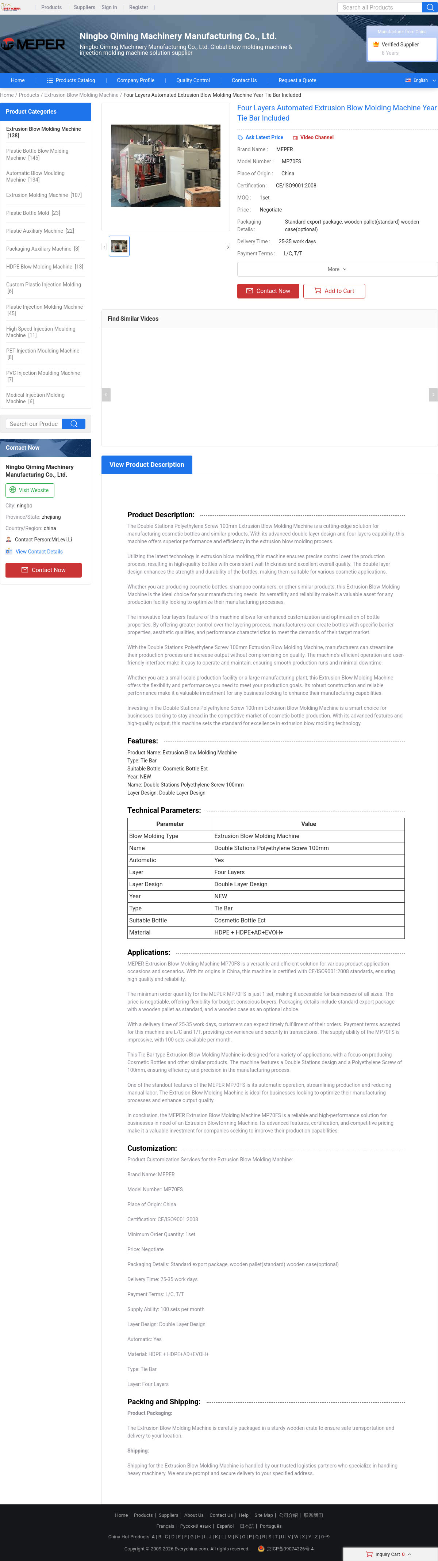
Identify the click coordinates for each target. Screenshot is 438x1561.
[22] (40, 231)
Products (51, 7)
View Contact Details (39, 552)
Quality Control (193, 80)
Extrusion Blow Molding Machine (81, 95)
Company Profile (136, 80)
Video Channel (317, 137)
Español (225, 1526)
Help (244, 1515)
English (416, 80)
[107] (44, 195)
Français (165, 1526)
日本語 (247, 1526)
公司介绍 (288, 1515)
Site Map (263, 1515)
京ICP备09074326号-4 (286, 1548)
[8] (43, 249)
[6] (43, 288)
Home (18, 80)
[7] (43, 376)
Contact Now (43, 570)
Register (138, 7)
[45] (44, 310)
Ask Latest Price (264, 137)
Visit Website (28, 490)
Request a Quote (297, 80)
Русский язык (195, 1526)
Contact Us (244, 80)
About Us (194, 1515)
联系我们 (313, 1515)
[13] (44, 267)
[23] (33, 213)
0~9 (325, 1536)
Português (271, 1526)
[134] (35, 176)
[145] (37, 154)
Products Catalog (71, 80)
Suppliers (85, 7)
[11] (41, 332)
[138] (43, 132)
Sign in (109, 7)
